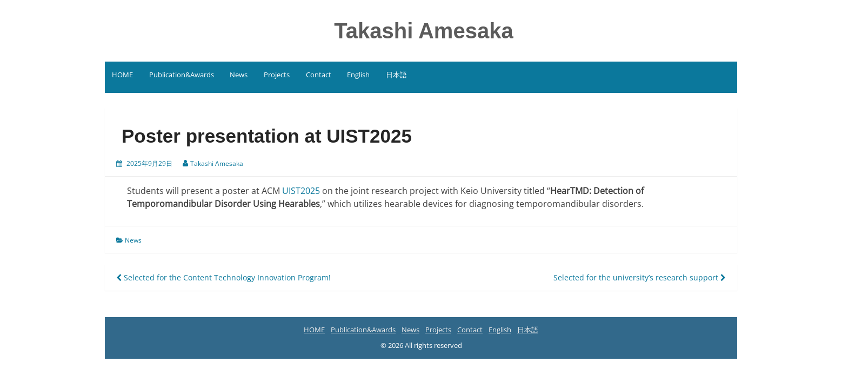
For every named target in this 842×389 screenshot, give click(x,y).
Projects (277, 74)
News (239, 74)
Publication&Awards (181, 74)
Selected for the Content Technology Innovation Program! (223, 277)
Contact (318, 74)
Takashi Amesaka (423, 31)
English (358, 74)
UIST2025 (301, 191)
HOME (122, 74)
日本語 (396, 74)
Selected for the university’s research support (639, 277)
